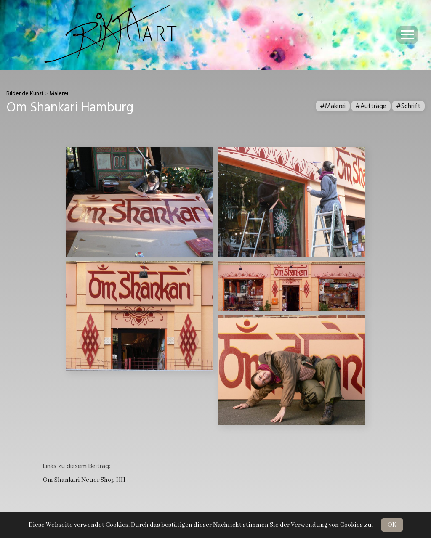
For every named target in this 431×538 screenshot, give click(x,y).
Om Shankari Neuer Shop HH (84, 480)
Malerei (58, 93)
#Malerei (333, 106)
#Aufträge (370, 106)
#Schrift (408, 106)
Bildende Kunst (25, 93)
